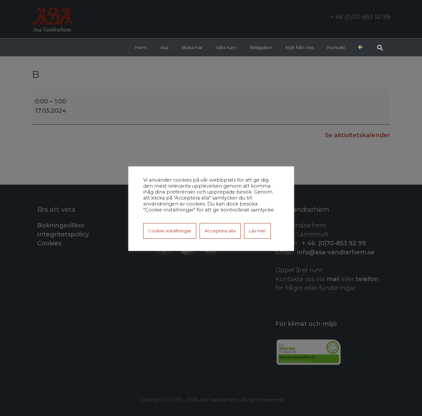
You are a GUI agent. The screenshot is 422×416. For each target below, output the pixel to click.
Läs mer (257, 230)
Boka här (192, 47)
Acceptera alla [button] (220, 230)
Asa (164, 47)
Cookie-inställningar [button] (169, 230)
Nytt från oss (299, 47)
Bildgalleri (261, 47)
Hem (141, 47)
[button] (380, 47)
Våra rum (226, 47)
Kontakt (336, 47)
